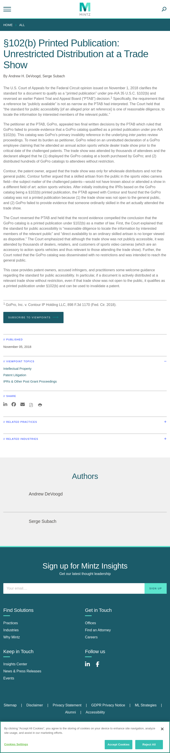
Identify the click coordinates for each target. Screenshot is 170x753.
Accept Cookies (118, 744)
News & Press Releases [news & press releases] (22, 671)
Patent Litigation (14, 375)
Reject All (149, 744)
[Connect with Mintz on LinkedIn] (89, 666)
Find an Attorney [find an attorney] (98, 630)
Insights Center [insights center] (15, 664)
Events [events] (8, 678)
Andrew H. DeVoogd (24, 76)
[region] (85, 737)
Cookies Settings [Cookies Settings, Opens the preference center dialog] (16, 744)
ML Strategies (145, 705)
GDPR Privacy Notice (108, 705)
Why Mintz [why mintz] (11, 637)
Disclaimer (34, 705)
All (22, 25)
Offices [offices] (90, 623)
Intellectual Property (17, 368)
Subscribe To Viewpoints (33, 317)
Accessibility (95, 712)
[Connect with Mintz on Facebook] (100, 666)
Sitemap (10, 705)
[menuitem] (9, 25)
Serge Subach (53, 76)
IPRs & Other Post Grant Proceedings (30, 381)
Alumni (70, 712)
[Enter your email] (85, 588)
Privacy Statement (67, 705)
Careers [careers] (91, 637)
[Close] (162, 729)
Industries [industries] (11, 630)
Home (8, 25)
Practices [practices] (10, 623)
